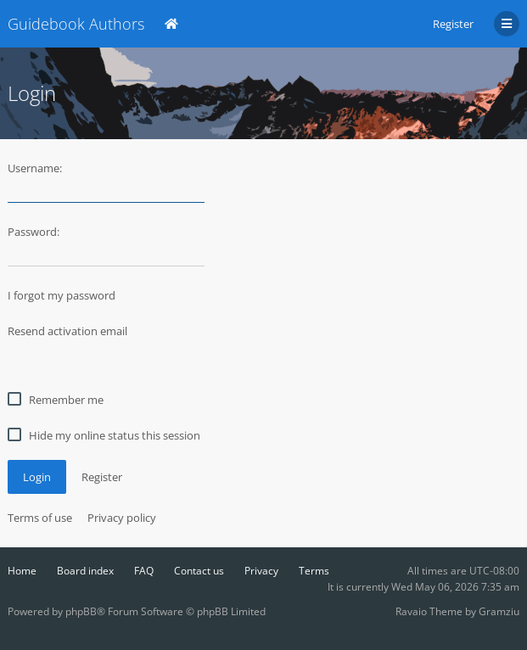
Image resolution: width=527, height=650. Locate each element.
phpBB (81, 611)
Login (37, 477)
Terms (314, 570)
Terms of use (40, 517)
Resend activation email (67, 331)
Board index (85, 570)
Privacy (261, 570)
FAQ (144, 570)
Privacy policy (121, 517)
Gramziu (499, 611)
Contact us (199, 570)
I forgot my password (61, 295)
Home (22, 570)
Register (453, 23)
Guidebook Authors (76, 24)
